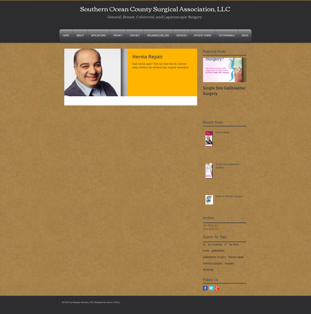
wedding (208, 269)
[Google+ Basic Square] (217, 288)
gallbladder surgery (214, 257)
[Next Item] (240, 70)
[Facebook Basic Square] (205, 288)
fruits (206, 250)
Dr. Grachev (215, 244)
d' (226, 244)
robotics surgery (213, 263)
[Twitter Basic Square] (211, 288)
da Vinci (233, 244)
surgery (229, 263)
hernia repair (236, 257)
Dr (204, 244)
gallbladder (218, 250)
